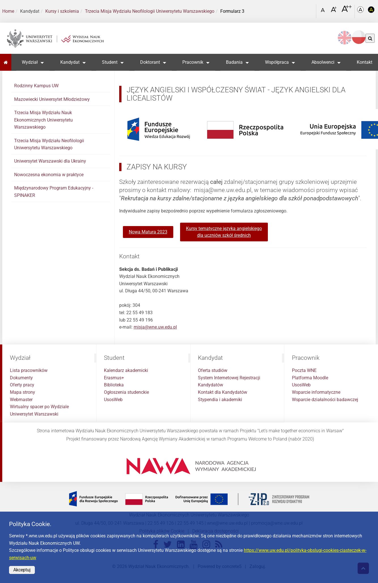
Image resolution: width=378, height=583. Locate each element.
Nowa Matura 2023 (148, 232)
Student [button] (110, 62)
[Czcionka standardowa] (324, 11)
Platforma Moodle (310, 377)
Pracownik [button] (192, 62)
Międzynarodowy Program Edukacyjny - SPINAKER (53, 191)
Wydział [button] (30, 62)
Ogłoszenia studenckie (126, 392)
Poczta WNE (304, 370)
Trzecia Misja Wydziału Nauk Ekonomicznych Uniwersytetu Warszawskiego (43, 120)
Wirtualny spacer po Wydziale (39, 406)
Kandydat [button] (70, 62)
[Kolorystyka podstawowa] (361, 11)
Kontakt (364, 62)
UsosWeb (113, 399)
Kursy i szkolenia (62, 11)
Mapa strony (22, 392)
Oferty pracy (22, 385)
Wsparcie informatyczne (316, 392)
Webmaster (21, 399)
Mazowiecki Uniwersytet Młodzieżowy (52, 99)
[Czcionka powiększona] (334, 11)
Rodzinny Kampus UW (36, 85)
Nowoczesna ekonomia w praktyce (49, 174)
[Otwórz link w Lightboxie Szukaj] (310, 9)
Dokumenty (21, 377)
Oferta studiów (212, 370)
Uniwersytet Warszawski (34, 414)
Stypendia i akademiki (220, 399)
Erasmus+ (114, 377)
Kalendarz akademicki (126, 370)
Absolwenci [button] (322, 62)
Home (8, 11)
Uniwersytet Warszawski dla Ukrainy (50, 161)
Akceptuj (22, 570)
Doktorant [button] (150, 62)
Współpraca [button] (277, 62)
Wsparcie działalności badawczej (325, 399)
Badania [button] (234, 62)
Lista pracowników (29, 370)
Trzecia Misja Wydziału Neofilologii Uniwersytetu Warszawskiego (149, 11)
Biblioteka (114, 385)
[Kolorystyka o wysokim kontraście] (371, 11)
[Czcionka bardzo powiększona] (346, 11)
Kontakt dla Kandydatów (222, 392)
